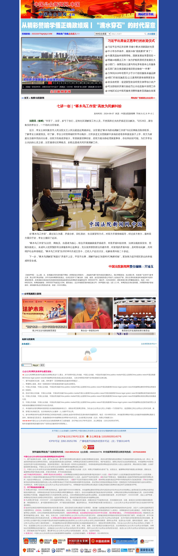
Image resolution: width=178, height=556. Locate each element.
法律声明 (73, 431)
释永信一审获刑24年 (90, 331)
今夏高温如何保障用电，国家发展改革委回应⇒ (132, 55)
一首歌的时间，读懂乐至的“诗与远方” (45, 87)
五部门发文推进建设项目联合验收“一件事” (129, 69)
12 (88, 83)
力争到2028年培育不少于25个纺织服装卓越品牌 (132, 73)
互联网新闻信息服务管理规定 (66, 381)
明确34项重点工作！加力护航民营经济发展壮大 (132, 60)
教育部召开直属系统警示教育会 (136, 331)
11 (84, 83)
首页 (26, 98)
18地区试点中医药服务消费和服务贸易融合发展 (132, 91)
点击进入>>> (74, 34)
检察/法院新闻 (37, 98)
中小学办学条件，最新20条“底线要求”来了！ (130, 51)
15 (100, 83)
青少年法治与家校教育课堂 (44, 331)
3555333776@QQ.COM (42, 34)
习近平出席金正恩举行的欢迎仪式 (131, 41)
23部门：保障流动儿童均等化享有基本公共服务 (132, 64)
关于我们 (55, 431)
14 (96, 83)
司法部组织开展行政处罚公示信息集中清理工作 (132, 86)
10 (81, 83)
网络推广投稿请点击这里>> (143, 98)
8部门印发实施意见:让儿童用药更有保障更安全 (131, 77)
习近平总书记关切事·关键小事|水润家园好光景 (131, 47)
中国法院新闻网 (128, 113)
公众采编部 (64, 431)
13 (92, 83)
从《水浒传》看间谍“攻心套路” (76, 87)
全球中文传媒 (44, 8)
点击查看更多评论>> (149, 344)
